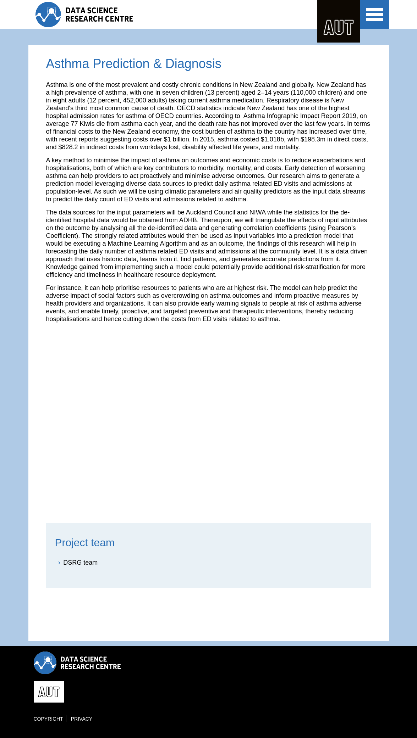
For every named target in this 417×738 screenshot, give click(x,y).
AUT (338, 21)
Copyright (48, 719)
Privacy (81, 719)
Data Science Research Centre (89, 14)
